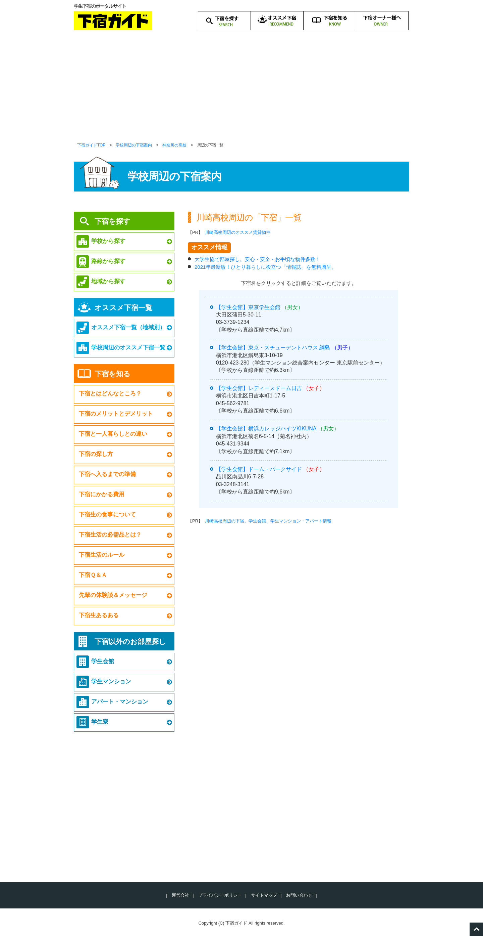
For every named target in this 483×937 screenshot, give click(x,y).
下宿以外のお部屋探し (130, 641)
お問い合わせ (299, 895)
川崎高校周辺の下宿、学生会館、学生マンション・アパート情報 (268, 520)
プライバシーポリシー (220, 895)
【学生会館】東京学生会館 (248, 307)
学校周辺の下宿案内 (134, 145)
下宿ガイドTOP (91, 145)
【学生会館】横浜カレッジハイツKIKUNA (266, 428)
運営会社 (180, 895)
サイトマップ (264, 895)
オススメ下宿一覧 (123, 307)
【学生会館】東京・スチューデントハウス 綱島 (273, 347)
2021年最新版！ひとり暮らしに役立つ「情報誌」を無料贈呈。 (265, 267)
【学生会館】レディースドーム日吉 (259, 388)
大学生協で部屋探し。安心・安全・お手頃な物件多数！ (257, 259)
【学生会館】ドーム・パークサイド (259, 469)
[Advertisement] (241, 91)
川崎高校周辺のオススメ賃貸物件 (237, 232)
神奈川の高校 (174, 145)
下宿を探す (112, 221)
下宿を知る (112, 374)
